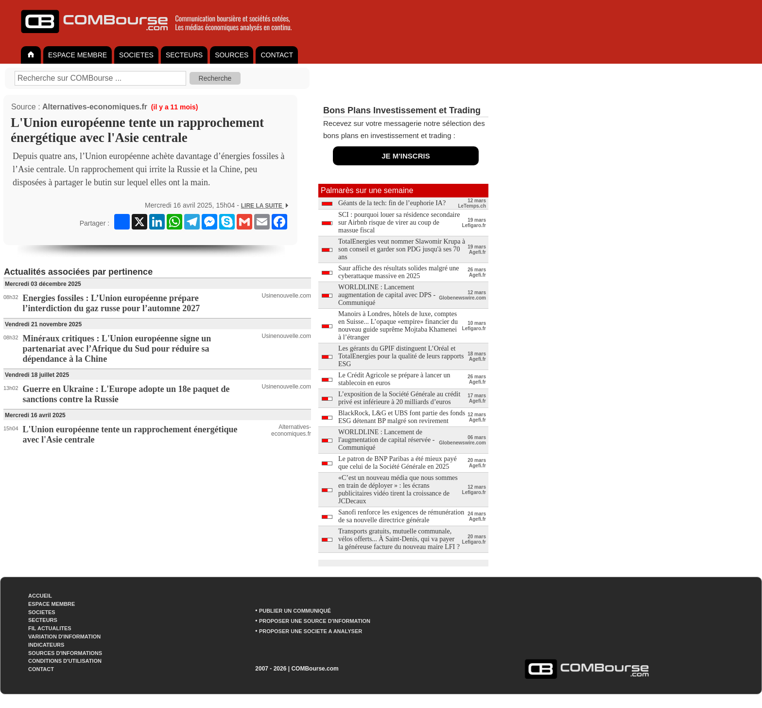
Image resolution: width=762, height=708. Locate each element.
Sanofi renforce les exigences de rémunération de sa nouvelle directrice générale (401, 516)
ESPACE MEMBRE (77, 55)
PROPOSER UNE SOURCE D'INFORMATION (314, 621)
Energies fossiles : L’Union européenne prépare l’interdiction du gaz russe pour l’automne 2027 (111, 303)
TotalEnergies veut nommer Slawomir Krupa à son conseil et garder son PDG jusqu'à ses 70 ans (401, 249)
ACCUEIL (40, 596)
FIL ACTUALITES (49, 628)
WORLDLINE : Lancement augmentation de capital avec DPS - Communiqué (386, 294)
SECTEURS (184, 55)
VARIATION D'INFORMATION (64, 636)
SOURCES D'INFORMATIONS (65, 653)
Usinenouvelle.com (286, 295)
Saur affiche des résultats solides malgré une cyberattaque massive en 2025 (398, 272)
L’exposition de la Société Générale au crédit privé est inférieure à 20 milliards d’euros (399, 398)
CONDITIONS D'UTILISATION (65, 661)
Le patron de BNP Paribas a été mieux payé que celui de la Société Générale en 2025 (397, 462)
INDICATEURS (46, 645)
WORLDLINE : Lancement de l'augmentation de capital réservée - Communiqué (386, 439)
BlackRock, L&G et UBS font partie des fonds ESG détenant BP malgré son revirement (401, 417)
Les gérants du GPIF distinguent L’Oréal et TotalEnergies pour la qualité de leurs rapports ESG (401, 356)
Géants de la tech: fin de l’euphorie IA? (392, 203)
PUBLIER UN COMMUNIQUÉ (295, 611)
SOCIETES (136, 55)
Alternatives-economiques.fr (94, 107)
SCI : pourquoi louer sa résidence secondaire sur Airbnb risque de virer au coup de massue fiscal (399, 222)
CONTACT (276, 55)
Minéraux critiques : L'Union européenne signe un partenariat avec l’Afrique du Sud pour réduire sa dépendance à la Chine (117, 349)
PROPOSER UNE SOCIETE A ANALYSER (310, 631)
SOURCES (231, 55)
